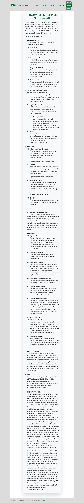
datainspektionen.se (36, 313)
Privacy (44, 500)
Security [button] (52, 5)
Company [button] (61, 5)
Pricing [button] (44, 5)
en (68, 2)
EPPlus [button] (37, 5)
